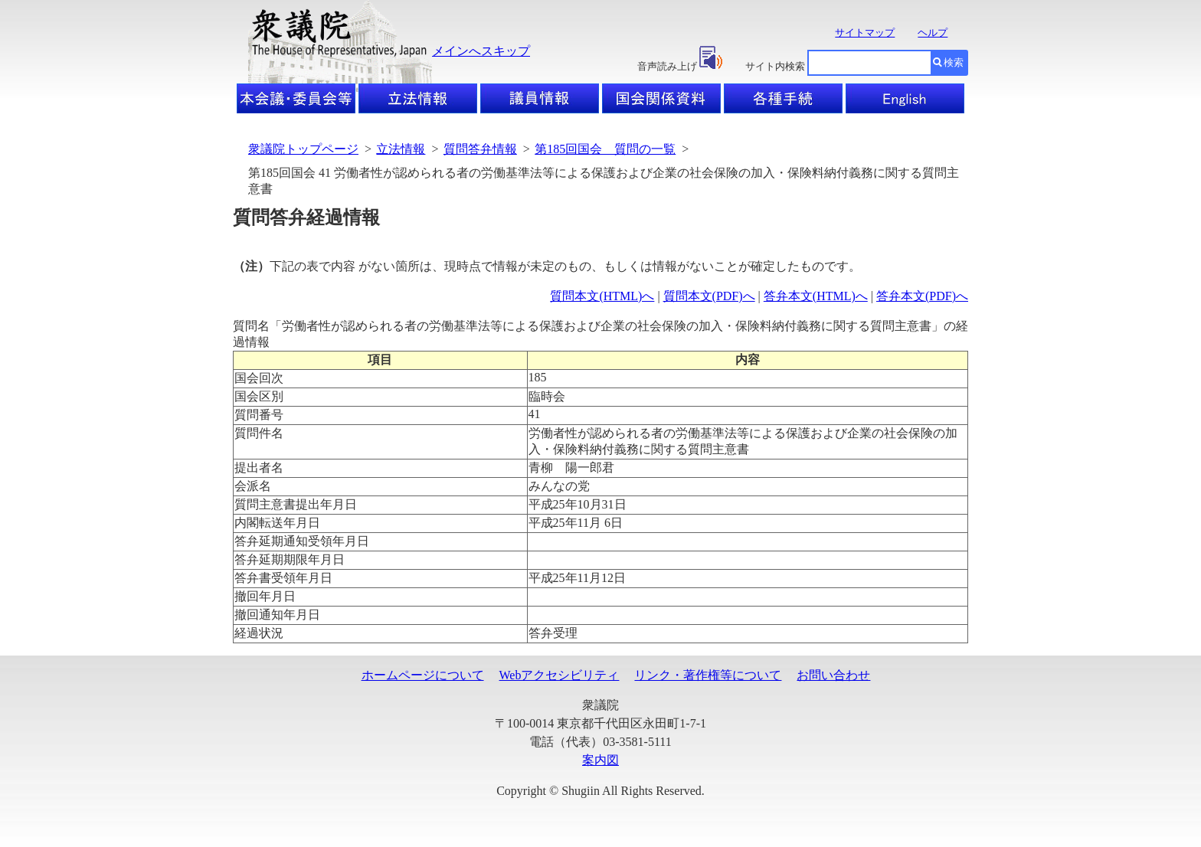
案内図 (600, 760)
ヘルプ (932, 32)
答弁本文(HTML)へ (816, 295)
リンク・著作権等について (707, 675)
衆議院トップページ (303, 148)
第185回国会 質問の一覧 (605, 148)
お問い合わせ (833, 675)
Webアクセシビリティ (559, 675)
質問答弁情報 (480, 148)
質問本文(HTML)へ (602, 295)
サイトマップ (865, 32)
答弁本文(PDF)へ (922, 295)
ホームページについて (423, 675)
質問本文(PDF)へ (709, 295)
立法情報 (400, 148)
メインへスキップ (481, 50)
